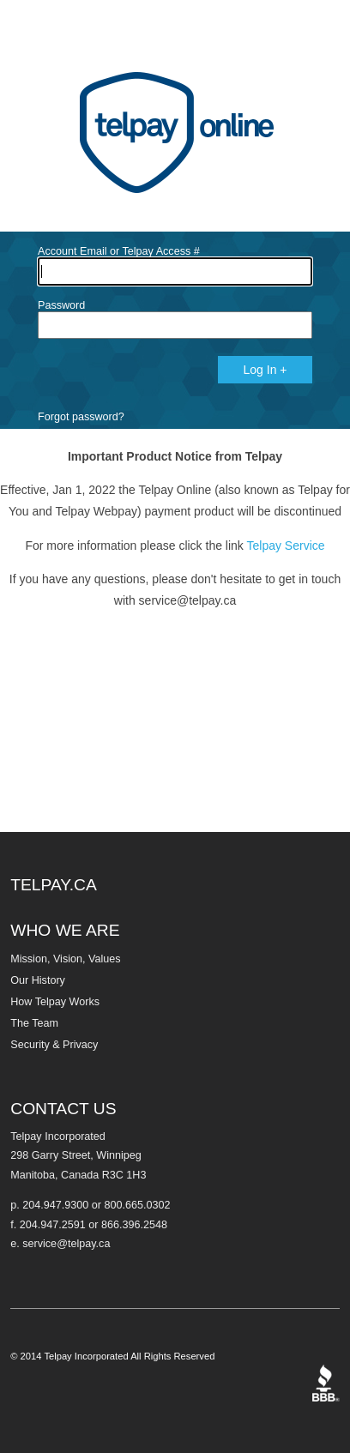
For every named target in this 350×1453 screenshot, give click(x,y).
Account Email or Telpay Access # (119, 251)
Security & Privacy (54, 1045)
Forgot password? (81, 417)
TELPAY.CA (53, 885)
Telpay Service (286, 545)
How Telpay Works (55, 1002)
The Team (34, 1023)
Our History (37, 980)
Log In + (265, 370)
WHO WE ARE (64, 930)
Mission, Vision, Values (65, 959)
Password (61, 305)
